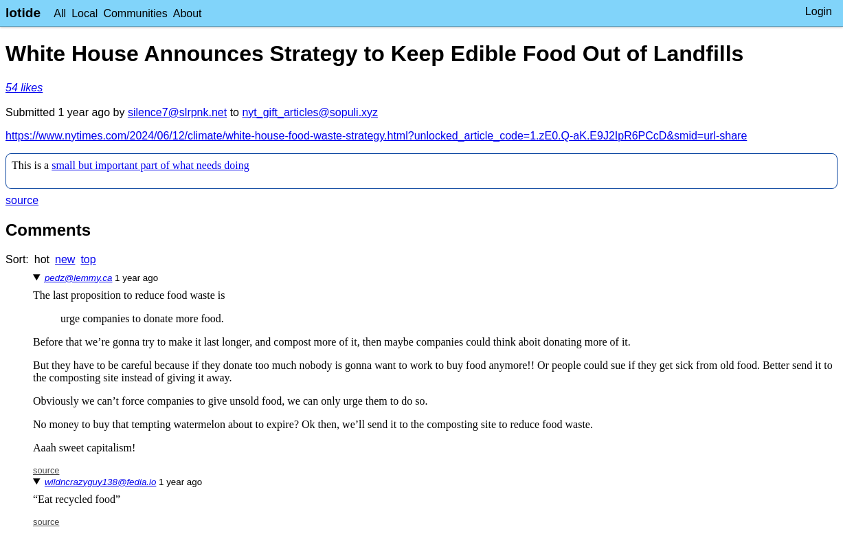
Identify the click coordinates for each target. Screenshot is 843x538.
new (65, 259)
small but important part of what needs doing (150, 165)
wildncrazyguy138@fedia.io (100, 482)
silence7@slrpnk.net (177, 112)
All (60, 13)
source (21, 200)
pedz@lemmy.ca (78, 278)
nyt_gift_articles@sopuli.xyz (310, 112)
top (87, 259)
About (187, 13)
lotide (23, 12)
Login (818, 11)
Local (84, 13)
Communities (135, 13)
